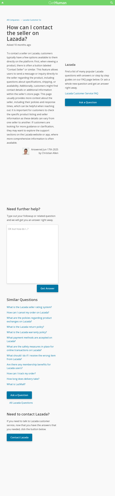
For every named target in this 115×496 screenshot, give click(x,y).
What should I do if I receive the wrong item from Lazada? (31, 313)
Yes (64, 463)
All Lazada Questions (21, 358)
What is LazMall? (16, 340)
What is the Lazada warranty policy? (27, 288)
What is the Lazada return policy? (25, 283)
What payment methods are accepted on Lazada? (29, 295)
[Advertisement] (32, 180)
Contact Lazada (19, 393)
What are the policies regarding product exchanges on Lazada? (29, 275)
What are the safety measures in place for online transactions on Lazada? (30, 304)
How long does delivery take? (23, 335)
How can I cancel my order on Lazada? (28, 268)
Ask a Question (19, 351)
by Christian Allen (48, 153)
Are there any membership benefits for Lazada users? (29, 322)
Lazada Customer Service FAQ (81, 93)
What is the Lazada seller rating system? (29, 263)
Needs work (75, 463)
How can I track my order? (21, 329)
